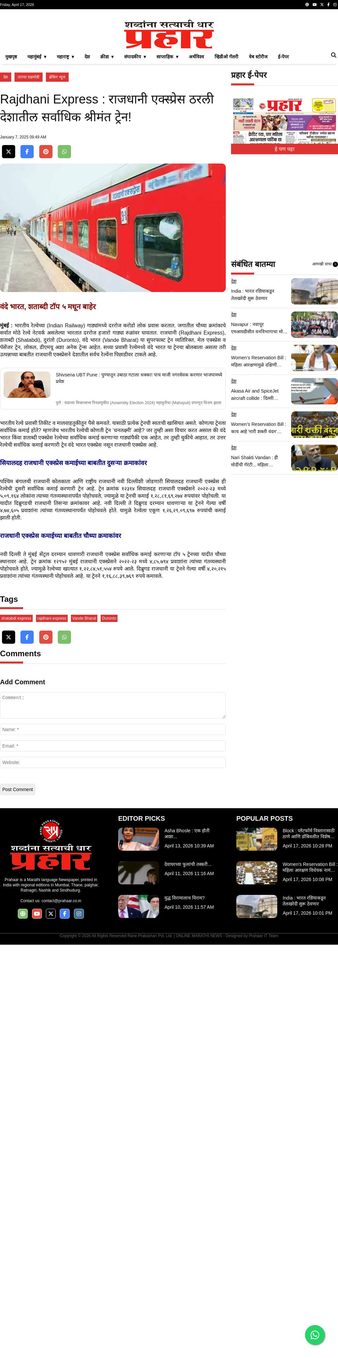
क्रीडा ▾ (107, 149)
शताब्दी (7, 596)
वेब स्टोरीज (258, 149)
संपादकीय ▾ (135, 149)
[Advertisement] (169, 61)
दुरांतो (49, 596)
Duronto (109, 1031)
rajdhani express (51, 1031)
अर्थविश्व (196, 149)
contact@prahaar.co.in (61, 1314)
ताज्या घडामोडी (28, 169)
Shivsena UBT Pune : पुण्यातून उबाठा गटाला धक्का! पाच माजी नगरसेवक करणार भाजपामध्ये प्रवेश (139, 634)
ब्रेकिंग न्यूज (57, 169)
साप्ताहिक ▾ (167, 149)
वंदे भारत (91, 596)
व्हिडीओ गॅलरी (226, 149)
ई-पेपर (283, 149)
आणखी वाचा (325, 356)
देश (87, 149)
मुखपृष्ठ (11, 149)
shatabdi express (16, 1031)
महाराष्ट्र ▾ (65, 149)
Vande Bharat (84, 1031)
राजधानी (168, 589)
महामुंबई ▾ (36, 149)
